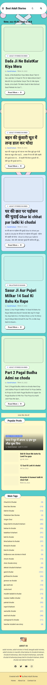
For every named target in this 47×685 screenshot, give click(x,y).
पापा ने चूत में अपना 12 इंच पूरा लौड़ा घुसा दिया (21, 442)
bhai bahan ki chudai (23, 541)
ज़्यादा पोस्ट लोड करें (23, 415)
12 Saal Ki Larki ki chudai (30, 465)
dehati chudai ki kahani (23, 567)
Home (13, 681)
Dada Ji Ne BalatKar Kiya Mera (21, 64)
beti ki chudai (23, 537)
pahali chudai (23, 602)
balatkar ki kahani (23, 533)
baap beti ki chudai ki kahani (23, 524)
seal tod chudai (23, 615)
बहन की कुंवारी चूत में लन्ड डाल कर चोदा (21, 140)
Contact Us (31, 681)
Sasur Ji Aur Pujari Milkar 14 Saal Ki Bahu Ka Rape (20, 296)
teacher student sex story (23, 624)
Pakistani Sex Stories (23, 515)
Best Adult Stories (16, 8)
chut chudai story (23, 563)
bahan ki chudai (23, 528)
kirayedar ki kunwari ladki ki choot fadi (31, 478)
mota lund (23, 589)
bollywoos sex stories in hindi (23, 554)
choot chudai (23, 559)
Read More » (13, 92)
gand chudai (23, 572)
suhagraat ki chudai (23, 620)
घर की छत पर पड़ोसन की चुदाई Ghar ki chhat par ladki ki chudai (23, 217)
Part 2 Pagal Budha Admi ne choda (21, 375)
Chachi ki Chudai (23, 502)
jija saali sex (23, 585)
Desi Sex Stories (23, 506)
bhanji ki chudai (23, 546)
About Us (21, 681)
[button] (3, 8)
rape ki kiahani (23, 607)
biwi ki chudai (23, 550)
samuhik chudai (23, 611)
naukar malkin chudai (23, 598)
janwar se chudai (23, 581)
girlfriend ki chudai (23, 576)
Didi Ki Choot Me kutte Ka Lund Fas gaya (30, 455)
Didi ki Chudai (23, 511)
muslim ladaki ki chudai (23, 594)
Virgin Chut (23, 519)
